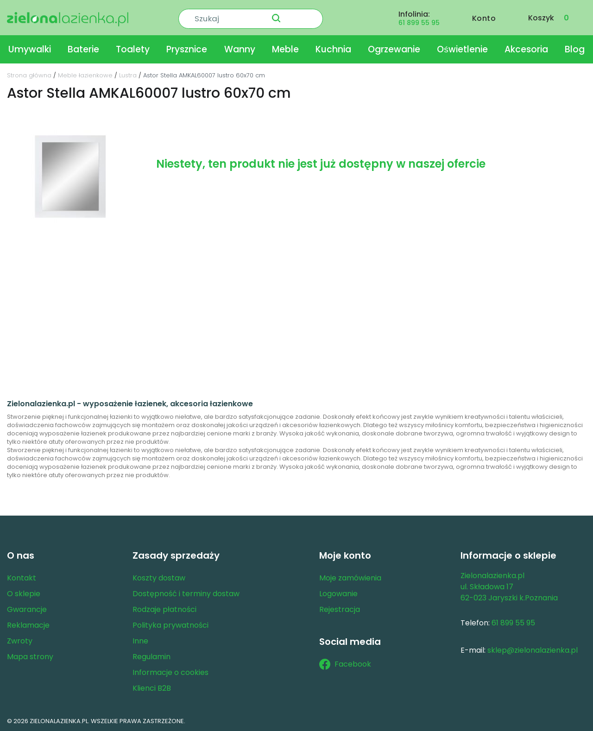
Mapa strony (30, 655)
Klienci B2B (151, 686)
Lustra (128, 73)
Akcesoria (526, 48)
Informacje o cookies (170, 671)
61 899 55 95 (419, 21)
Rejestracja (339, 608)
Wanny (239, 48)
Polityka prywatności (170, 623)
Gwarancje (27, 608)
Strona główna (29, 73)
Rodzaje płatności (164, 608)
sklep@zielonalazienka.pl (532, 648)
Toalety (133, 48)
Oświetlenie (462, 48)
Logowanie (338, 592)
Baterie (83, 48)
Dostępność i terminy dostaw (186, 592)
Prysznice (186, 48)
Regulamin (151, 655)
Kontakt (21, 576)
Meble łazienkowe (85, 73)
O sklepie (23, 592)
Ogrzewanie (394, 48)
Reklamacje (28, 623)
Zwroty (19, 639)
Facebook (345, 662)
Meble (285, 48)
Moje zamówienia (350, 576)
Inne (140, 639)
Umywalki (29, 48)
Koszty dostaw (158, 576)
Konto (484, 17)
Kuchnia (333, 48)
